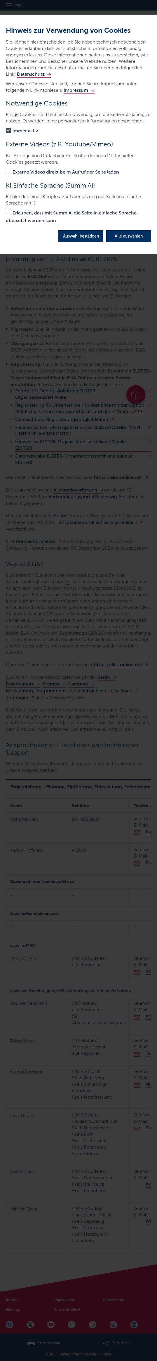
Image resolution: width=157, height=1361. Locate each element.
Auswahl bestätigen (81, 236)
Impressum (76, 90)
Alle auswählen (129, 236)
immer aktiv (25, 131)
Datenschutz (31, 74)
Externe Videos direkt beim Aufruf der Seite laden (66, 172)
